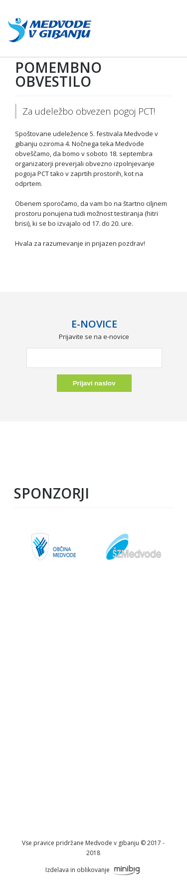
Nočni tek (93, 682)
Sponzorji (93, 649)
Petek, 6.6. (93, 660)
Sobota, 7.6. (93, 671)
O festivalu (93, 638)
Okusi (93, 693)
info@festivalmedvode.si (93, 806)
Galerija (93, 704)
